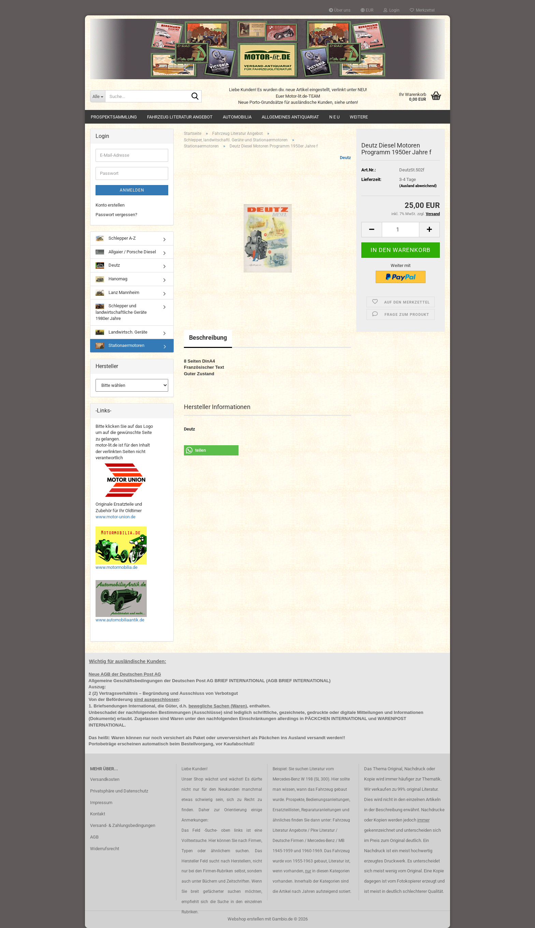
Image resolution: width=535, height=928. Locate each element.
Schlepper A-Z (116, 238)
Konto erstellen (110, 205)
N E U (334, 116)
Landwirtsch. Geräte (121, 332)
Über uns (339, 10)
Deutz (345, 157)
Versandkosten (104, 779)
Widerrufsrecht (104, 848)
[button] (367, 10)
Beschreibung (208, 337)
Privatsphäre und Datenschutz (119, 790)
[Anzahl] (400, 229)
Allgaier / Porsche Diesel (126, 251)
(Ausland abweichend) (418, 186)
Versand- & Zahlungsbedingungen (122, 825)
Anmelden (132, 190)
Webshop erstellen (246, 919)
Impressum (101, 802)
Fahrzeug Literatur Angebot (180, 116)
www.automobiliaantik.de (120, 619)
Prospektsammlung (114, 116)
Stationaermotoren (120, 346)
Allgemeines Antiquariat (290, 116)
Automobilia (237, 116)
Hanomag (111, 279)
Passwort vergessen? (116, 214)
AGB (94, 837)
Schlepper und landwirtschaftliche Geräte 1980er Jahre (121, 312)
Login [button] (392, 10)
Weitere (359, 116)
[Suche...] (97, 96)
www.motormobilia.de (117, 567)
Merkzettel (422, 10)
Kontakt (97, 813)
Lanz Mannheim (117, 293)
